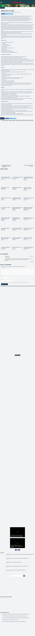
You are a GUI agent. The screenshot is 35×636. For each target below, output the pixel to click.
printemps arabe (24, 120)
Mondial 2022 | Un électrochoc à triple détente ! (17, 188)
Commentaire (3, 267)
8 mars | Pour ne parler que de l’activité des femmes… (28, 229)
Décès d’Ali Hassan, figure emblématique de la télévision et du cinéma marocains (17, 566)
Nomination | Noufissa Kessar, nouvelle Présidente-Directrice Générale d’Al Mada (17, 558)
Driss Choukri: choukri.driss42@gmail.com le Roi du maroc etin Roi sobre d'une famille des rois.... (15, 617)
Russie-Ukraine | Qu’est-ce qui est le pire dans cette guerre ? (17, 229)
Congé (7, 120)
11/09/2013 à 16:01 (31, 256)
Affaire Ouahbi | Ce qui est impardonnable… (5, 188)
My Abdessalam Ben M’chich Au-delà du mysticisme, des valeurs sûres (7, 165)
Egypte (10, 120)
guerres (14, 120)
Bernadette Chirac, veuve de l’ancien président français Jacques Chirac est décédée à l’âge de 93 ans (20, 554)
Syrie (29, 120)
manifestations (18, 120)
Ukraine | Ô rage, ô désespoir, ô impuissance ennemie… (17, 238)
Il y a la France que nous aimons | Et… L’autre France (17, 177)
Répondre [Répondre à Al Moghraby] (32, 261)
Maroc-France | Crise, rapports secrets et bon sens (28, 198)
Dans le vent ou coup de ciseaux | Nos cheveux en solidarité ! (28, 188)
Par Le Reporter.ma (4, 12)
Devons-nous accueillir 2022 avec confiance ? (5, 248)
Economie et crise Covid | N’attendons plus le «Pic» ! (28, 238)
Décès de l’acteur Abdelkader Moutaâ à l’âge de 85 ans (13, 562)
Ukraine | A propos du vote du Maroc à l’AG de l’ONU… (5, 238)
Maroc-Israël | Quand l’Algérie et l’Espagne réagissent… (29, 248)
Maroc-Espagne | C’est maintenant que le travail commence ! (16, 218)
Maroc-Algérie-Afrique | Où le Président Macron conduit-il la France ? (28, 178)
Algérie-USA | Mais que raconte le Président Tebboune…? (29, 218)
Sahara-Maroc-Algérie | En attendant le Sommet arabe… (16, 198)
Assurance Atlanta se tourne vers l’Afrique (28, 165)
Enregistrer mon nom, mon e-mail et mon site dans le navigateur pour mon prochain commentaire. (15, 282)
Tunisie (32, 120)
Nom (2, 276)
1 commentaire (18, 12)
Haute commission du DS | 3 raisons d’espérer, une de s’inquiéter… (5, 218)
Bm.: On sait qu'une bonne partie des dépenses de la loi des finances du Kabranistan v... (14, 621)
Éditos (14, 12)
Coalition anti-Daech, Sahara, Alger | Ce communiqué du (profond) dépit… (28, 208)
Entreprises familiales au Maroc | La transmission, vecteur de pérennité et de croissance (17, 546)
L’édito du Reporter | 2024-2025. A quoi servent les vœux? (6, 177)
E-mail (2, 279)
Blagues (3, 120)
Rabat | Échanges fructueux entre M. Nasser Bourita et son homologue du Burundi (16, 7)
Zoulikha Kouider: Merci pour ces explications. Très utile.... (10, 619)
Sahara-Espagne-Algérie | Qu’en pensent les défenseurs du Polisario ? (17, 208)
